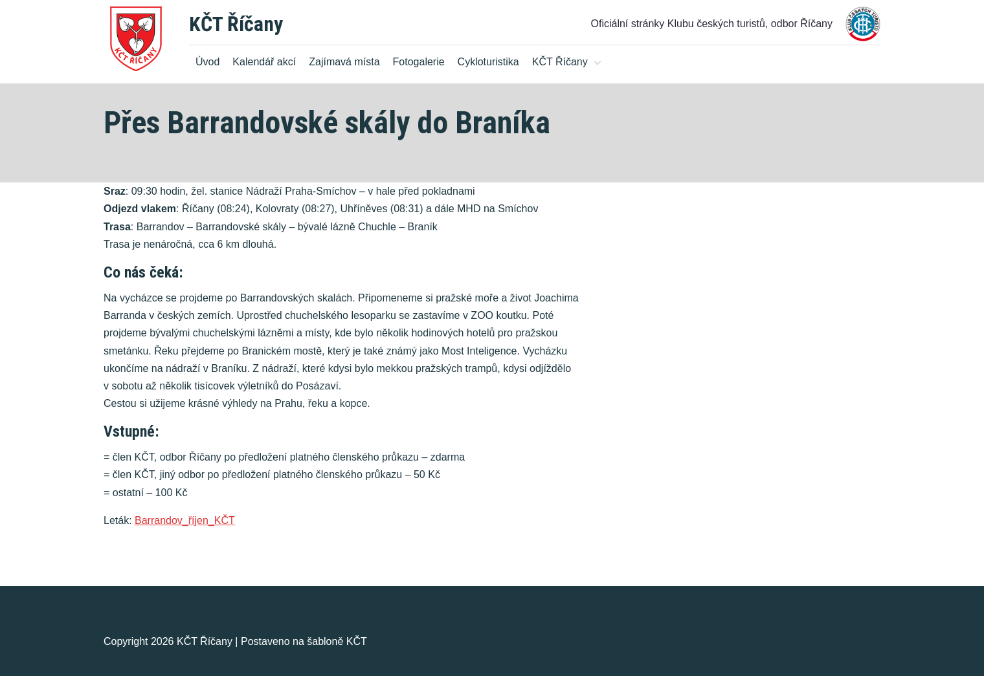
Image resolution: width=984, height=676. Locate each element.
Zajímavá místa (344, 61)
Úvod (207, 61)
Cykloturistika (488, 61)
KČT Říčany (236, 24)
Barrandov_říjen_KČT (185, 520)
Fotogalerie (419, 61)
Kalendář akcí (264, 61)
